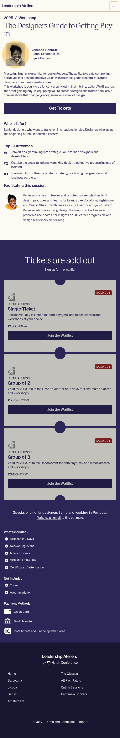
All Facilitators (71, 680)
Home (12, 674)
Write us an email (49, 518)
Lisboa (12, 687)
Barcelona (15, 680)
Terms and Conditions (60, 722)
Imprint (83, 722)
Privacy (37, 722)
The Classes (69, 674)
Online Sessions (72, 687)
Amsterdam (16, 701)
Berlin (12, 694)
